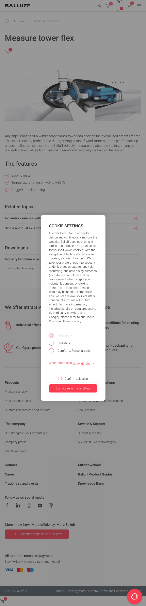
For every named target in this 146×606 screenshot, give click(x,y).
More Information (60, 363)
